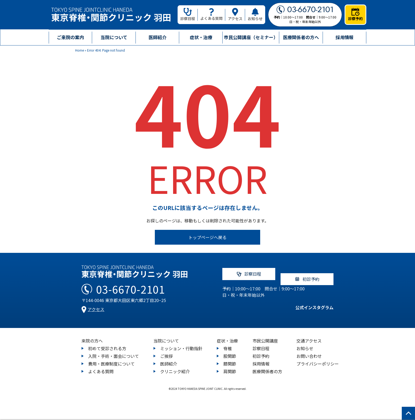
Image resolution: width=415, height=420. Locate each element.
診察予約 (355, 14)
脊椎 (227, 343)
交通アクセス (309, 335)
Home (79, 50)
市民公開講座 (265, 335)
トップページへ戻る (207, 237)
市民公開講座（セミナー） (251, 37)
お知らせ (255, 14)
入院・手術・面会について (113, 351)
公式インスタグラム (309, 305)
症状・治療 (227, 335)
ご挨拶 (166, 351)
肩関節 (229, 366)
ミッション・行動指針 (181, 343)
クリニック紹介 (175, 366)
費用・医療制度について (111, 358)
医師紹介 (157, 37)
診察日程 (187, 14)
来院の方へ (92, 335)
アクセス (235, 14)
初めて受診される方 (107, 343)
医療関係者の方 (267, 366)
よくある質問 (211, 14)
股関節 (229, 351)
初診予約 (260, 351)
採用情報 (345, 37)
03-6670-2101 (305, 9)
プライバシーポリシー (317, 358)
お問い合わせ (309, 351)
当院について (166, 335)
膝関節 (229, 358)
